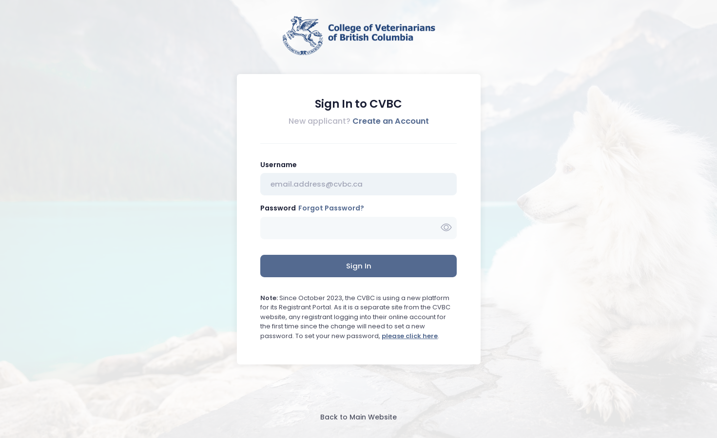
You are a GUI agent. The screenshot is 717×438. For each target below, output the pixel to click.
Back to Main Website (358, 417)
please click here (410, 336)
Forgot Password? (331, 208)
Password (278, 208)
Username (278, 165)
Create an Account (390, 121)
